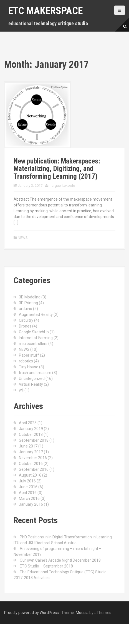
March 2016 (29, 498)
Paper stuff (29, 355)
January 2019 (31, 428)
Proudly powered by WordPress (31, 612)
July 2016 (27, 481)
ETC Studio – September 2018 (46, 566)
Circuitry (26, 320)
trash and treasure (35, 372)
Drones (25, 326)
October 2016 (31, 463)
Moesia (82, 612)
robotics (26, 361)
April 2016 (28, 492)
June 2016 (28, 487)
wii (21, 390)
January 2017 (31, 452)
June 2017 (28, 446)
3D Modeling (30, 297)
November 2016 (33, 458)
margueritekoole (62, 185)
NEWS (23, 238)
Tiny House (28, 367)
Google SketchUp (34, 332)
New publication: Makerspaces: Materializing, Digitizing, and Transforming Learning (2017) (57, 168)
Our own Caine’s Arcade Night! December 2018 (60, 560)
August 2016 (30, 475)
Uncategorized (32, 378)
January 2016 (31, 504)
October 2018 (31, 434)
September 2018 (34, 440)
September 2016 (34, 469)
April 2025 (28, 423)
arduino (25, 308)
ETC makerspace (45, 11)
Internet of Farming (36, 338)
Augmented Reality (36, 314)
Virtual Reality (31, 384)
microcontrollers (33, 343)
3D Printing (28, 303)
